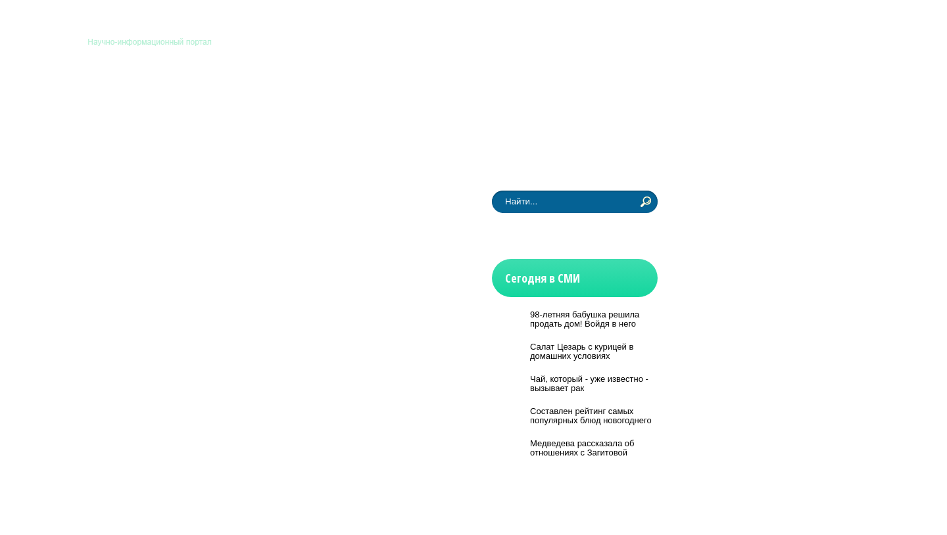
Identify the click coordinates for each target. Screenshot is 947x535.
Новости (127, 145)
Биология (212, 94)
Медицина (283, 94)
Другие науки (564, 94)
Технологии (360, 94)
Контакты (639, 25)
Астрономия (136, 94)
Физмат (492, 94)
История (431, 94)
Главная (591, 25)
